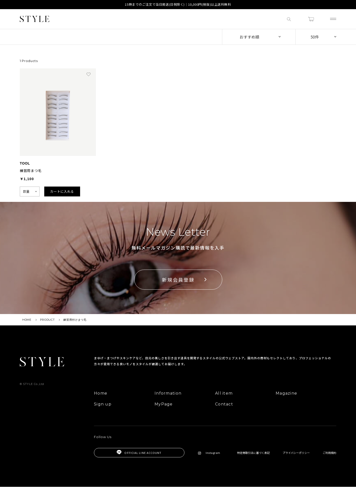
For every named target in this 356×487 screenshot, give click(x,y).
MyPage (164, 404)
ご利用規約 (329, 453)
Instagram (209, 453)
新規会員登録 (178, 279)
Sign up (102, 404)
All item (224, 393)
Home (100, 393)
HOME (26, 319)
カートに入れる (62, 191)
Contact (224, 404)
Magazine (286, 393)
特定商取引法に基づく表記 (253, 453)
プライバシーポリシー (296, 453)
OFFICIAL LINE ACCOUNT (139, 452)
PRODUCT (47, 319)
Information (168, 393)
